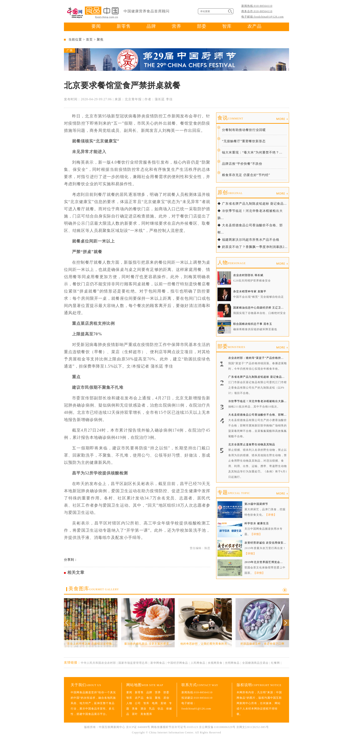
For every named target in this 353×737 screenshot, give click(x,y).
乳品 (152, 708)
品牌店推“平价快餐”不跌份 (242, 163)
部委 (201, 26)
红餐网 (275, 662)
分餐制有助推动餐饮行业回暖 (244, 130)
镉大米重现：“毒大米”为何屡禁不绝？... (252, 152)
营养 (176, 26)
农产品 (254, 26)
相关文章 (75, 572)
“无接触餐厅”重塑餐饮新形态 (244, 141)
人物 (231, 262)
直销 (163, 703)
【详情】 (271, 514)
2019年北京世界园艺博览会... (263, 562)
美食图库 (93, 588)
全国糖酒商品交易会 (255, 662)
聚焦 (100, 39)
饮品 (160, 708)
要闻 (96, 26)
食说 (230, 118)
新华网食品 (157, 662)
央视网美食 (215, 662)
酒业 (143, 708)
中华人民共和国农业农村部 (98, 662)
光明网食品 (232, 662)
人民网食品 (198, 662)
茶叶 (135, 714)
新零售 (124, 26)
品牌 (151, 26)
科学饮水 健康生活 (256, 523)
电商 (155, 703)
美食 (135, 708)
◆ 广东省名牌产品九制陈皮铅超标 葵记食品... (252, 203)
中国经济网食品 (177, 662)
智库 (227, 26)
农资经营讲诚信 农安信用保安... (265, 542)
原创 (230, 192)
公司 (138, 703)
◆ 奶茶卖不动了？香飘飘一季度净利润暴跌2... (252, 247)
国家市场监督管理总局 (133, 662)
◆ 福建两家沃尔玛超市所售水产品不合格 (248, 239)
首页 (89, 39)
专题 (233, 492)
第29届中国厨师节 (256, 504)
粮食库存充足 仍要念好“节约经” (246, 175)
